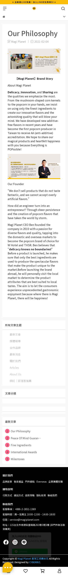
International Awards (21, 452)
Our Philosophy (17, 431)
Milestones (15, 459)
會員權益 (18, 481)
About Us (15, 374)
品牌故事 (7, 481)
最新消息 (15, 354)
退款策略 (30, 495)
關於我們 (15, 361)
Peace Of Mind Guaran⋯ (23, 438)
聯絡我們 (52, 495)
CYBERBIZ (34, 562)
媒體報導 (15, 341)
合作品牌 (15, 348)
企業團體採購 (55, 481)
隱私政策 (41, 495)
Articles (14, 367)
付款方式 (7, 495)
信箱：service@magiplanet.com (21, 519)
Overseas (41, 481)
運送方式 (18, 495)
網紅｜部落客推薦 (21, 381)
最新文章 (15, 334)
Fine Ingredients (18, 445)
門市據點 (30, 481)
